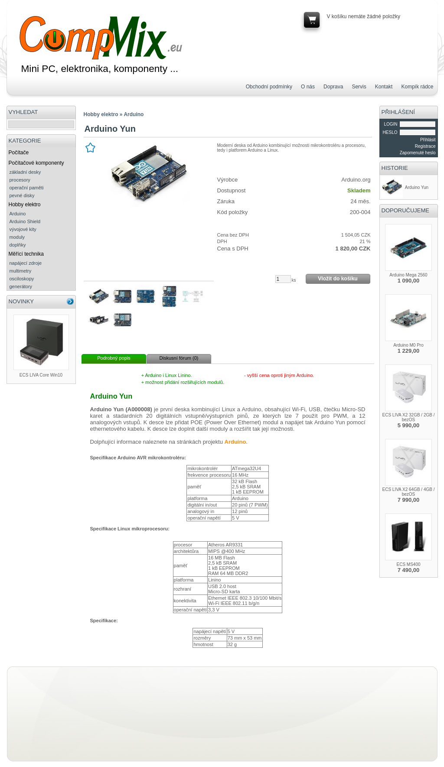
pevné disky (22, 195)
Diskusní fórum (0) (179, 358)
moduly (17, 237)
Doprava (333, 87)
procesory (20, 179)
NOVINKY (21, 301)
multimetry (21, 270)
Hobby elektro (25, 205)
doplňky (18, 244)
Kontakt (384, 87)
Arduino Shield (25, 221)
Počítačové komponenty (36, 163)
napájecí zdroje (26, 263)
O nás (308, 87)
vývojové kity (23, 229)
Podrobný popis (113, 358)
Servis (359, 87)
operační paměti (27, 187)
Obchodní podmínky (269, 87)
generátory (21, 286)
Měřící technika (26, 254)
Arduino (18, 213)
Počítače (19, 153)
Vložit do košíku (337, 279)
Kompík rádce (417, 87)
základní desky (25, 172)
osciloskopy (22, 278)
